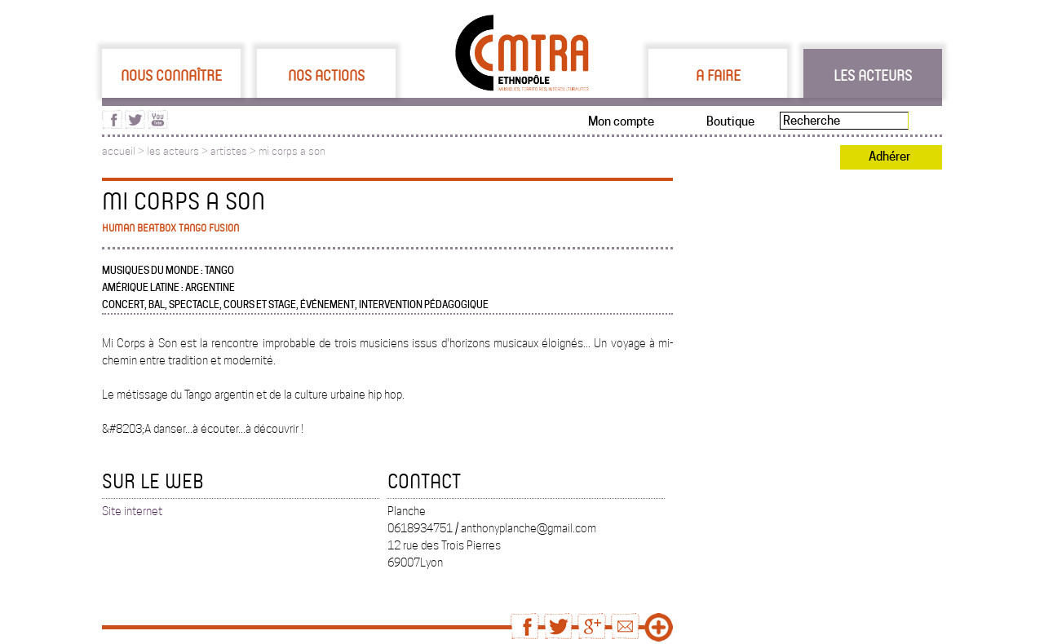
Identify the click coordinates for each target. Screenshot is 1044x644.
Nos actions (326, 75)
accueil (118, 151)
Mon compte (621, 121)
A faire (718, 75)
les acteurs (173, 151)
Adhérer (889, 156)
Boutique (730, 121)
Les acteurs (873, 75)
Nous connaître (171, 75)
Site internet (132, 511)
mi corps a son (292, 151)
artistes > (234, 151)
